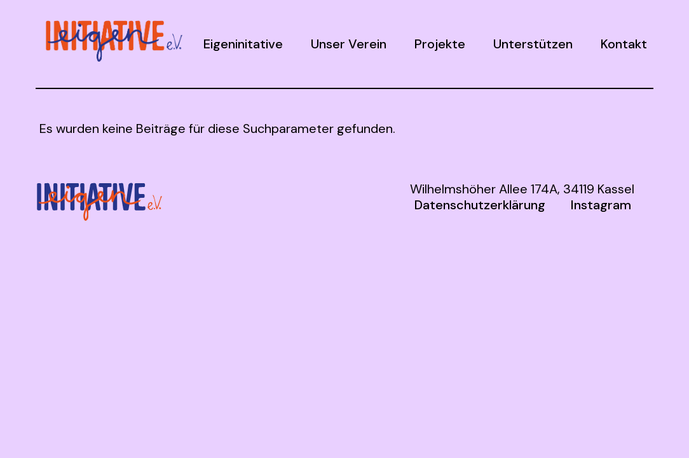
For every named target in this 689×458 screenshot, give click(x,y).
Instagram (601, 205)
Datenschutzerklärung (479, 205)
